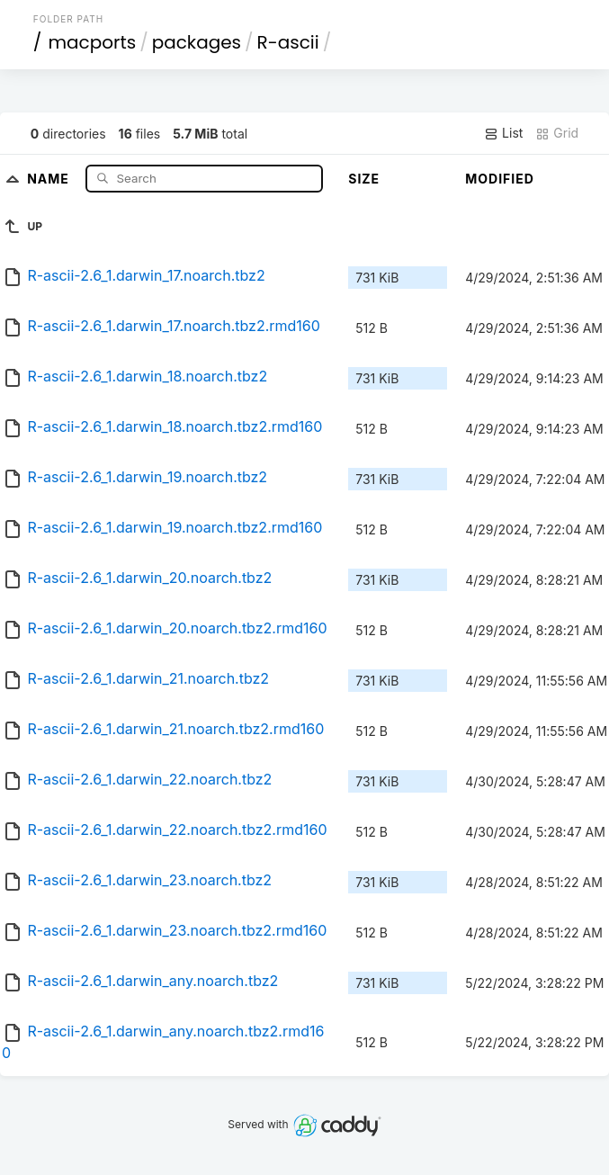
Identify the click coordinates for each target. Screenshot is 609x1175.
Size (364, 178)
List (503, 133)
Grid (556, 133)
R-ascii (288, 42)
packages (196, 42)
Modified (499, 178)
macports (92, 42)
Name (50, 177)
